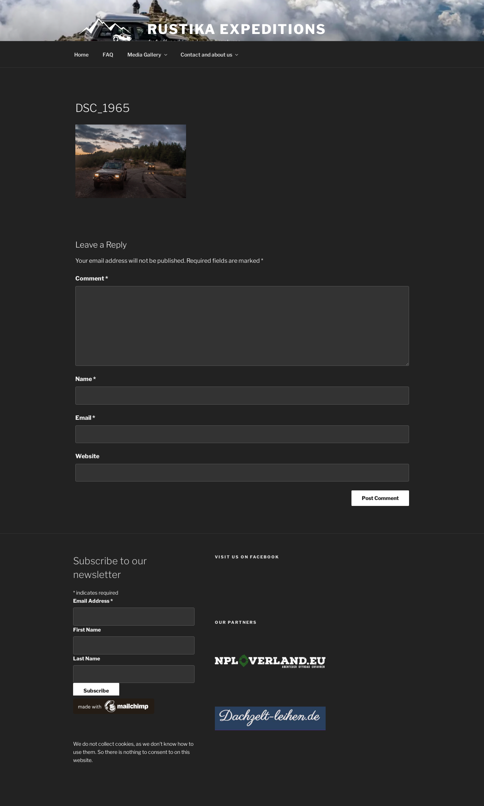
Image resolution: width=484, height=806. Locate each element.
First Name (87, 629)
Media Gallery (147, 54)
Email (85, 417)
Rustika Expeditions (236, 29)
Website (87, 456)
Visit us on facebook (247, 557)
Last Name (86, 658)
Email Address (93, 601)
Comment (91, 278)
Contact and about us (210, 54)
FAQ (108, 54)
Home (81, 54)
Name (85, 378)
